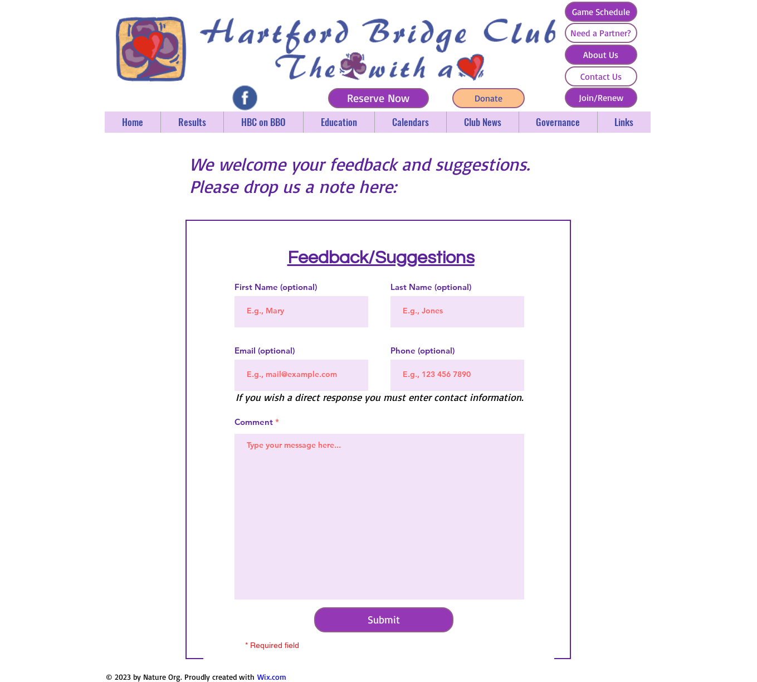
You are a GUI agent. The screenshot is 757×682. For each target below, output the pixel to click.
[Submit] (383, 619)
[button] (191, 122)
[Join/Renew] (601, 98)
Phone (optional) (422, 350)
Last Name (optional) (430, 287)
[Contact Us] (601, 76)
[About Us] (601, 55)
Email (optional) (265, 350)
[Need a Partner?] (601, 33)
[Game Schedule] (601, 12)
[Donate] (488, 98)
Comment (254, 422)
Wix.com (271, 676)
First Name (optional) (276, 287)
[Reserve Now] (378, 98)
